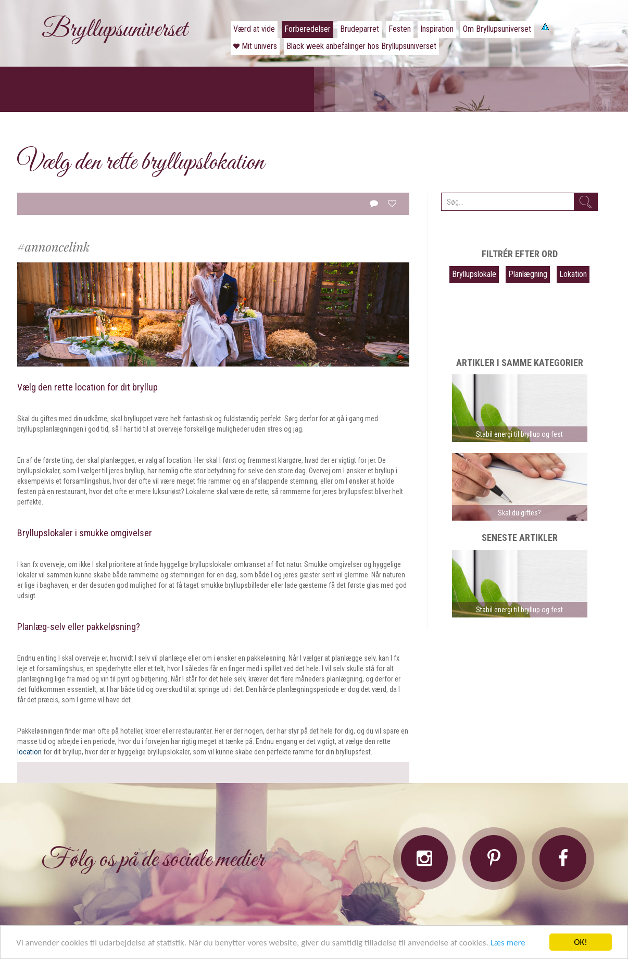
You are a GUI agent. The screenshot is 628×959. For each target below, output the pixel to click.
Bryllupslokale (474, 274)
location (29, 752)
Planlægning (527, 274)
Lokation (573, 274)
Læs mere (508, 943)
